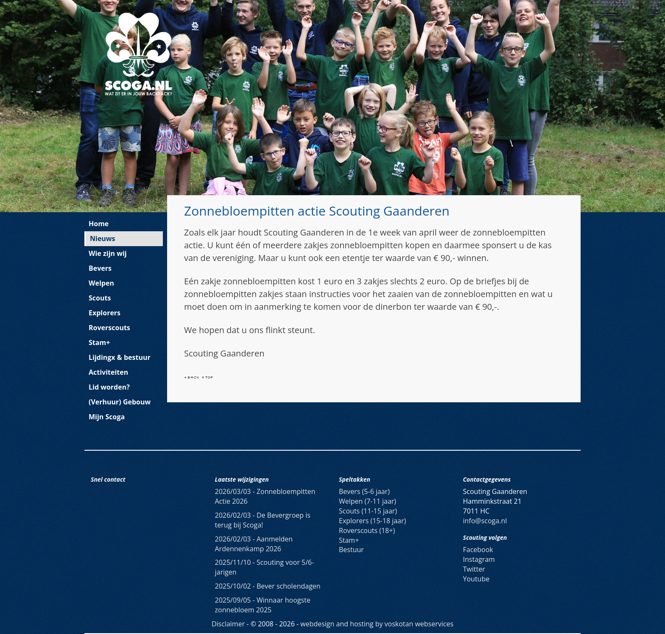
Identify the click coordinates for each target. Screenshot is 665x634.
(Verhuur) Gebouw (120, 402)
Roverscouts (109, 327)
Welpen (101, 283)
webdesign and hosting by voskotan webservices (376, 623)
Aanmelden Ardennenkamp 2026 (254, 543)
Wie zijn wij (108, 253)
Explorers (104, 312)
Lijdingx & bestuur (120, 357)
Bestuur (351, 549)
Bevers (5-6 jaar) (364, 491)
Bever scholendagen (268, 586)
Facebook (478, 549)
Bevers (100, 268)
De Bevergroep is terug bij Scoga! (262, 520)
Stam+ (99, 342)
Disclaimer (228, 623)
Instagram (479, 559)
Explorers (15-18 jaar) (372, 520)
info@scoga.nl (485, 520)
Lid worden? (109, 387)
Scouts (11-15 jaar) (368, 511)
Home (99, 223)
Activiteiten (108, 372)
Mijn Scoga (107, 416)
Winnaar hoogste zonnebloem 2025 (262, 604)
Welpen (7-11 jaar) (367, 501)
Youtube (476, 579)
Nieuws (102, 238)
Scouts (100, 298)
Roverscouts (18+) (367, 530)
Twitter (474, 569)
